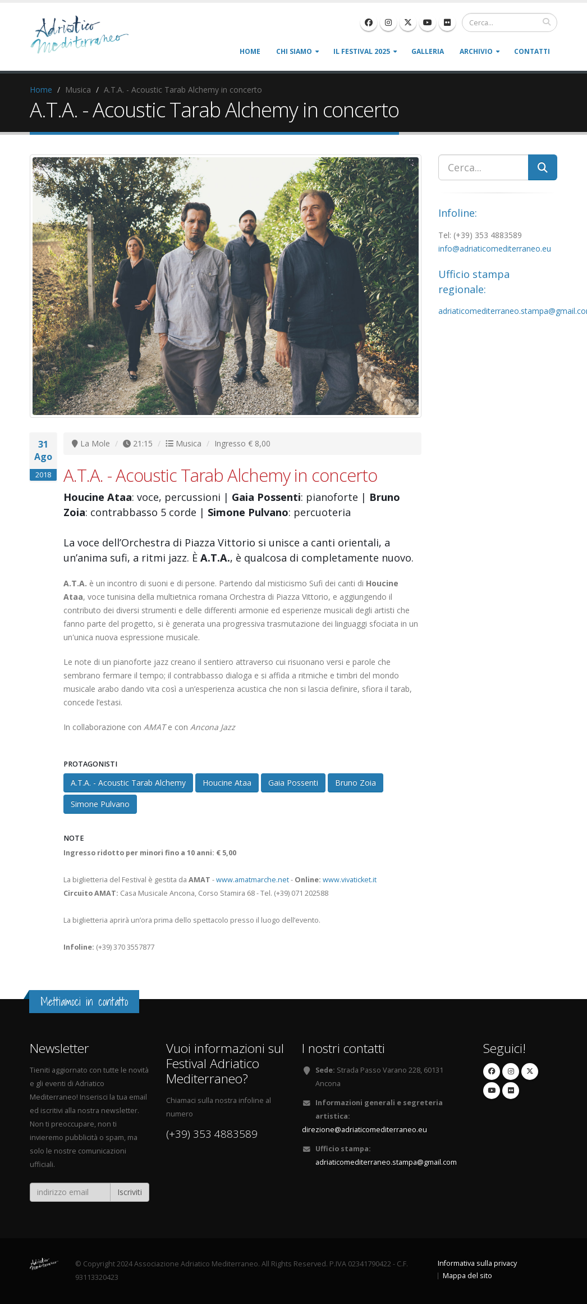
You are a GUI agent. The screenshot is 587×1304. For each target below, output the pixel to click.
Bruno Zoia (355, 782)
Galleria (427, 51)
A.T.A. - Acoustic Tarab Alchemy (128, 782)
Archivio (476, 51)
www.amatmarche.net (252, 879)
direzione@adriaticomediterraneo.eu (364, 1129)
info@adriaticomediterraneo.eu (494, 248)
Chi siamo (294, 51)
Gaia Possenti (293, 782)
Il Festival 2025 (361, 51)
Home (250, 51)
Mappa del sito (467, 1275)
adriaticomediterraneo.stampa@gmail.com (386, 1162)
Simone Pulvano (100, 804)
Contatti (532, 51)
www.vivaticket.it (350, 879)
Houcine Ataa (227, 782)
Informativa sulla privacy (477, 1263)
